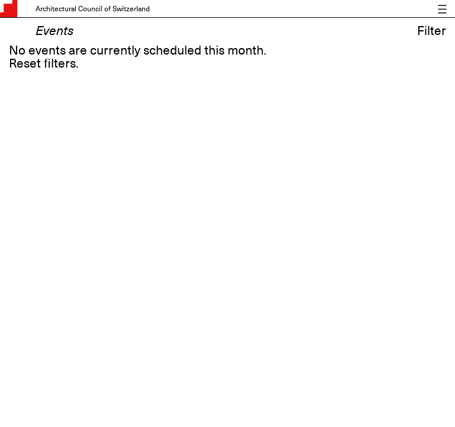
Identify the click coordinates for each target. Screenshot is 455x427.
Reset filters (42, 63)
